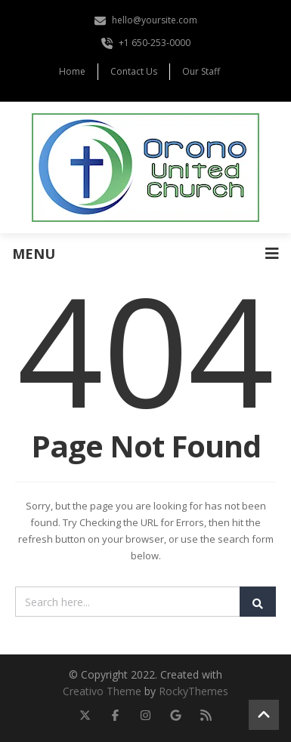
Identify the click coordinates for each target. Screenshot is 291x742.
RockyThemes (193, 691)
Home (72, 71)
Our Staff (201, 71)
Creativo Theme (102, 691)
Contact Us (133, 71)
